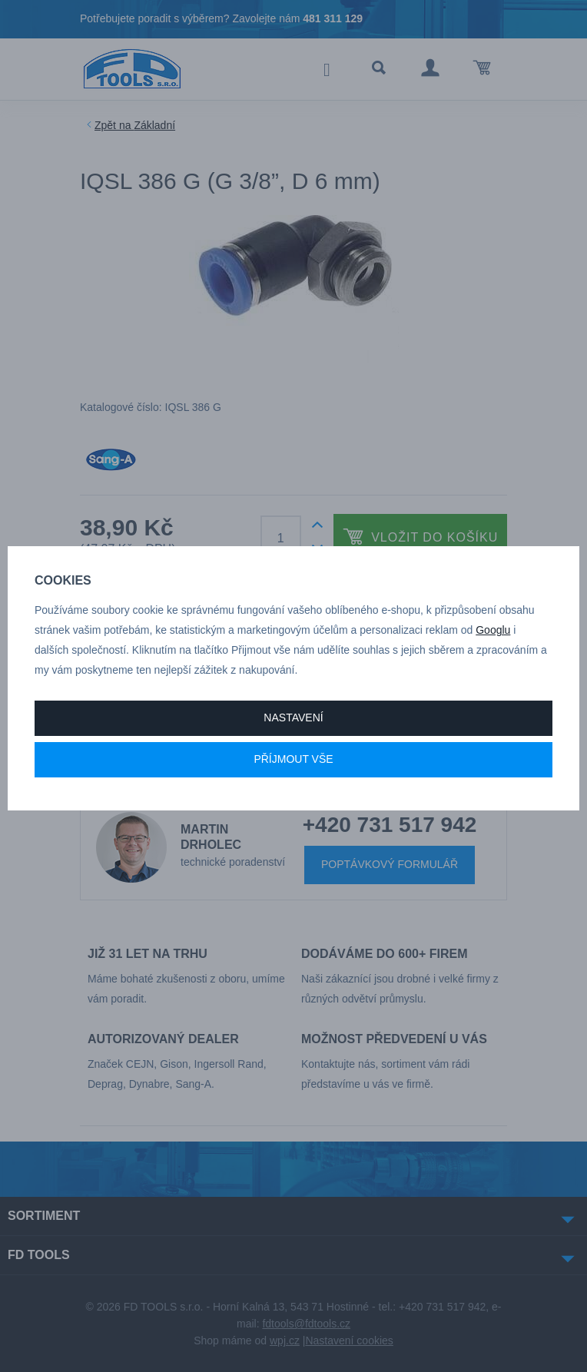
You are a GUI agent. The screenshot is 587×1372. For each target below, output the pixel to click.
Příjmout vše (293, 759)
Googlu (493, 630)
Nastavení (293, 717)
